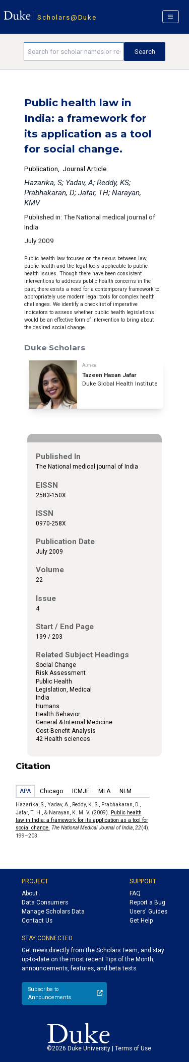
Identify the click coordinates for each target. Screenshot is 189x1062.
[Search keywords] (74, 51)
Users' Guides (148, 911)
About (30, 893)
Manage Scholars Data (53, 911)
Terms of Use (133, 1048)
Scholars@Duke (66, 17)
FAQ (135, 893)
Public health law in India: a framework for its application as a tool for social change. (82, 820)
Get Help (141, 920)
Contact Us (37, 920)
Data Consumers (45, 902)
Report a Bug (147, 902)
